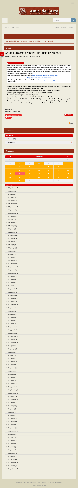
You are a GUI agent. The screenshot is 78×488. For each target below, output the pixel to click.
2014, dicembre (13, 421)
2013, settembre (13, 469)
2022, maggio (12, 191)
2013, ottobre (12, 466)
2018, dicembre (13, 295)
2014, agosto (12, 434)
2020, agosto (12, 241)
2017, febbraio (12, 358)
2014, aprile (12, 447)
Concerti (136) (12, 139)
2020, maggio (12, 248)
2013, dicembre (13, 459)
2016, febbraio (12, 383)
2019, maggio (12, 279)
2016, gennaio (12, 387)
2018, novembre (13, 298)
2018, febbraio (12, 327)
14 (58, 170)
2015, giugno (12, 402)
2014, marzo (12, 450)
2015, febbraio (12, 415)
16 (10, 173)
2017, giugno (12, 346)
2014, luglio (12, 437)
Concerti (18, 115)
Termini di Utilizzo (42, 485)
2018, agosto (12, 308)
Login (73, 3)
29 (39, 163)
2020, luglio (12, 244)
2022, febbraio (12, 200)
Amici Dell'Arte (18, 63)
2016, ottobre (12, 368)
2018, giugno (12, 314)
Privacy (34, 485)
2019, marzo (12, 286)
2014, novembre (13, 424)
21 (58, 173)
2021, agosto (12, 216)
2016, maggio (12, 374)
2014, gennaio (12, 456)
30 (10, 180)
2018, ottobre (12, 301)
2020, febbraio (12, 257)
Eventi (57, 27)
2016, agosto (12, 371)
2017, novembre (13, 336)
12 (39, 170)
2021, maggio (12, 226)
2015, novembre (13, 393)
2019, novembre (13, 267)
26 (39, 177)
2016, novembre (13, 364)
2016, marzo (12, 380)
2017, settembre (13, 342)
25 (29, 177)
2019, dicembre (13, 263)
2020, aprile (12, 251)
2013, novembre (13, 462)
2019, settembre (13, 273)
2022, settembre (13, 188)
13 (48, 170)
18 (29, 173)
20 (48, 173)
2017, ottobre (12, 339)
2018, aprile (12, 320)
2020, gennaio (12, 260)
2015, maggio (12, 406)
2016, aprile (12, 377)
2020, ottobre (12, 238)
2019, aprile (12, 282)
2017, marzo (12, 355)
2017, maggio (12, 349)
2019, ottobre (12, 270)
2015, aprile (12, 409)
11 (29, 170)
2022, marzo (12, 197)
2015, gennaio (12, 418)
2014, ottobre (12, 428)
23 (10, 177)
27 (19, 163)
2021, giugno (12, 222)
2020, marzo (12, 254)
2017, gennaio (12, 361)
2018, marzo (12, 323)
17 (19, 173)
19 (39, 173)
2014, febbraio (12, 453)
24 (19, 177)
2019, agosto (12, 276)
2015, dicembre (13, 390)
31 (19, 180)
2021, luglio (12, 219)
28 (58, 177)
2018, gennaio (12, 330)
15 (68, 170)
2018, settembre (13, 304)
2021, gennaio (12, 232)
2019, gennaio (12, 292)
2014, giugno (12, 440)
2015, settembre (13, 399)
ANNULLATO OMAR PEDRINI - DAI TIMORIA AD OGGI (33, 53)
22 (68, 173)
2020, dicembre (13, 235)
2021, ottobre (12, 210)
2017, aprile (12, 352)
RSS (71, 123)
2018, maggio (12, 317)
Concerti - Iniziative (67, 27)
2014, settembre (13, 431)
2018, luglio (12, 311)
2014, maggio (12, 443)
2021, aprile (12, 229)
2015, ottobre (12, 396)
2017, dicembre (13, 333)
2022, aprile (12, 194)
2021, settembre (13, 213)
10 (19, 170)
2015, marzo (12, 412)
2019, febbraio (12, 289)
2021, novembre (13, 207)
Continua (69, 114)
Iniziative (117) (12, 142)
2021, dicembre (13, 203)
